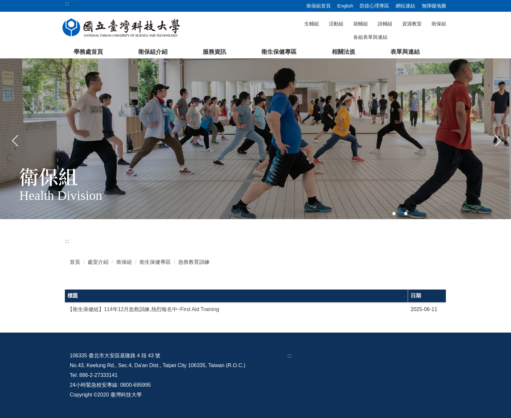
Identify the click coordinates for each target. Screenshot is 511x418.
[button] (15, 140)
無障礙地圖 (434, 5)
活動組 (336, 23)
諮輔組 (385, 23)
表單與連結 (405, 52)
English (345, 5)
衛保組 (438, 23)
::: (67, 241)
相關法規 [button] (343, 52)
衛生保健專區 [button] (279, 52)
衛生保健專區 (155, 262)
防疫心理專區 (374, 5)
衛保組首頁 (318, 5)
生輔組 (311, 23)
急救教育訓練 (194, 262)
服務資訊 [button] (214, 52)
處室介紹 (98, 262)
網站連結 (405, 5)
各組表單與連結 (370, 37)
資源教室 (412, 23)
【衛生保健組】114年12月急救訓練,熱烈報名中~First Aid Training (143, 309)
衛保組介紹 (153, 52)
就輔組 (360, 23)
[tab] (394, 213)
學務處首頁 (88, 52)
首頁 (75, 262)
